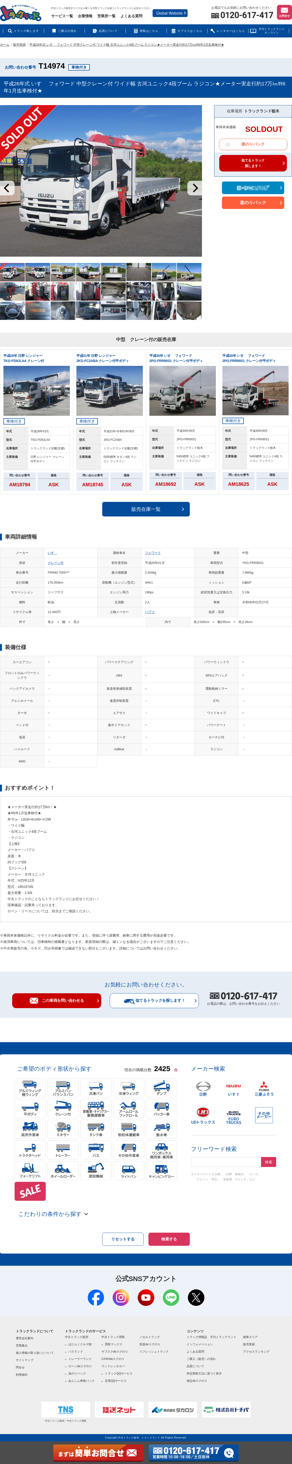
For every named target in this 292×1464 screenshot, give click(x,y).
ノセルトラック (149, 1337)
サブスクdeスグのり (114, 1351)
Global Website (169, 13)
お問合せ (284, 12)
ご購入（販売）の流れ (201, 1359)
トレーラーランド (80, 1359)
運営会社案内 (24, 1338)
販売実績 (19, 44)
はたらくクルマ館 (80, 1344)
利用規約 (21, 1374)
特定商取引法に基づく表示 (204, 1373)
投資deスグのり (149, 1344)
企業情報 (85, 16)
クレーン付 (56, 563)
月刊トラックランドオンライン (272, 30)
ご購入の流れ (67, 31)
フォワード (153, 553)
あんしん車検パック (81, 1381)
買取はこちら (149, 31)
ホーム (4, 44)
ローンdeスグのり (80, 1366)
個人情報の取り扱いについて (35, 1353)
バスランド (75, 1351)
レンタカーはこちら (231, 31)
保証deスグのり (197, 1381)
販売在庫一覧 (146, 509)
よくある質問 (131, 16)
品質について (108, 31)
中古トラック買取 (113, 1337)
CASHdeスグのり (113, 1359)
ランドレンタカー (113, 1366)
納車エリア (250, 1337)
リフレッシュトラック (154, 1351)
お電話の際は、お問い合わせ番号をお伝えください (243, 999)
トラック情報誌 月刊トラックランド (211, 1337)
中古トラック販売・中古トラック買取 (65, 1412)
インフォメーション (200, 1344)
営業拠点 (21, 1345)
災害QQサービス (116, 1381)
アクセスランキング (256, 1351)
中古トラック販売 (76, 1337)
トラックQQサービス (119, 1373)
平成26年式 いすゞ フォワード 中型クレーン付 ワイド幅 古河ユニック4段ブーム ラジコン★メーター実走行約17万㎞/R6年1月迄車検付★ (126, 44)
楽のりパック (245, 144)
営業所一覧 (106, 16)
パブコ (150, 612)
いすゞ (52, 553)
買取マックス (113, 1344)
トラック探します (26, 31)
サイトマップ (24, 1360)
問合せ (20, 1367)
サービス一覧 (62, 16)
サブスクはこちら (190, 31)
